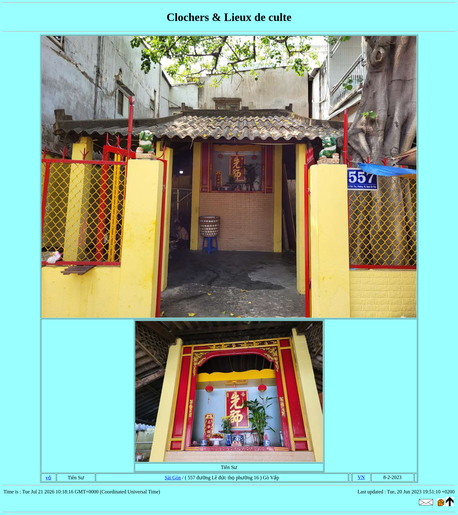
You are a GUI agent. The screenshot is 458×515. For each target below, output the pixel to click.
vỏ (48, 477)
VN (361, 477)
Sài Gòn (173, 477)
